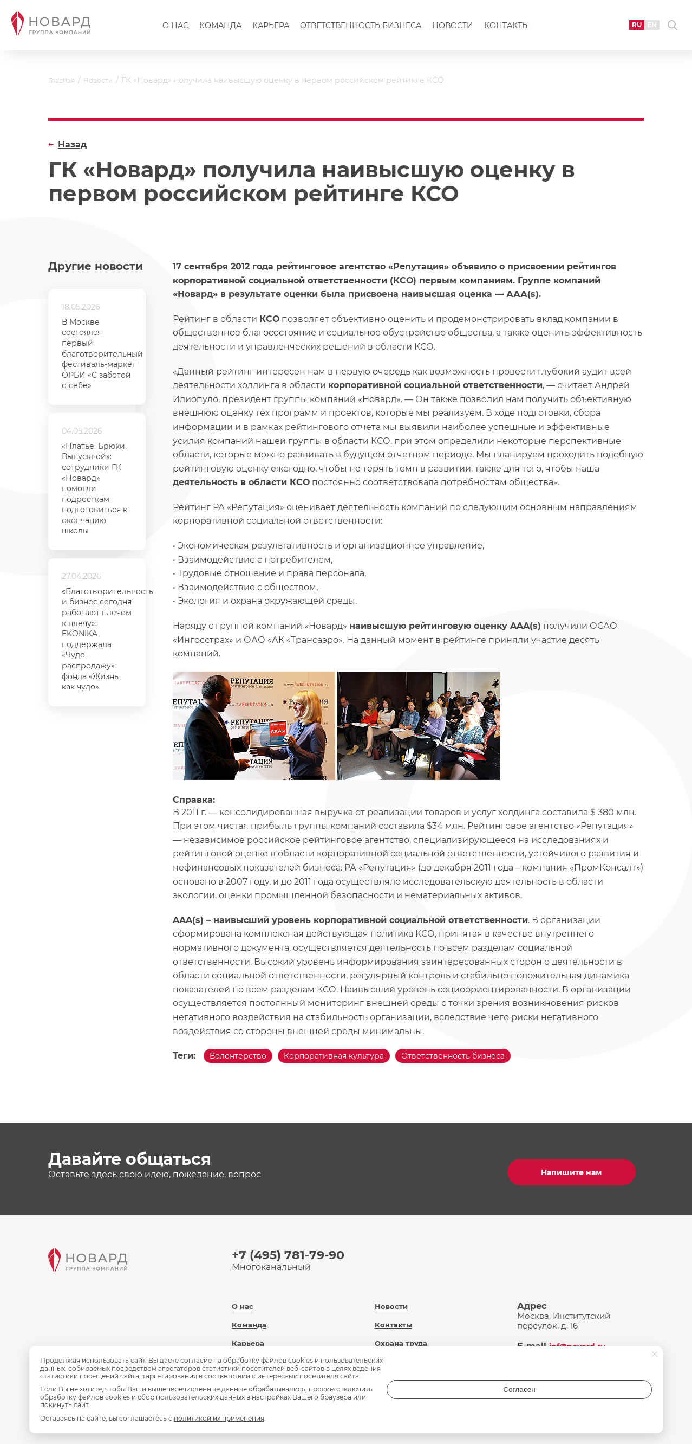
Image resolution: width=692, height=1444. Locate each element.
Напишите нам (575, 1170)
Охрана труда (404, 1332)
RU (621, 29)
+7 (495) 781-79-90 (293, 1253)
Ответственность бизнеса (360, 30)
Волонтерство (244, 1058)
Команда (220, 30)
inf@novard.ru (581, 1335)
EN (638, 29)
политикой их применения (219, 1418)
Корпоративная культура (354, 1058)
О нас (175, 30)
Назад (72, 144)
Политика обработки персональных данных (425, 1355)
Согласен (609, 1397)
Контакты (507, 30)
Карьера (270, 30)
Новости (452, 30)
